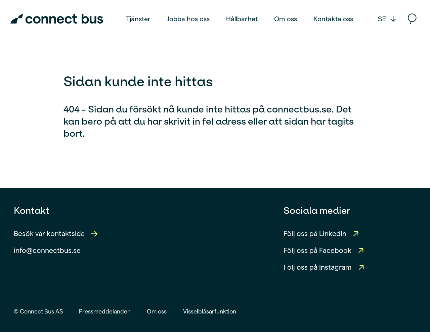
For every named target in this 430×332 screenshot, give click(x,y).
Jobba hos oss (188, 19)
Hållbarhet (242, 19)
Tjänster (138, 19)
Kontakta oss (333, 19)
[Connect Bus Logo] (56, 19)
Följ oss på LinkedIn (315, 233)
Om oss (285, 19)
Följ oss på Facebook (317, 250)
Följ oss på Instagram (318, 267)
